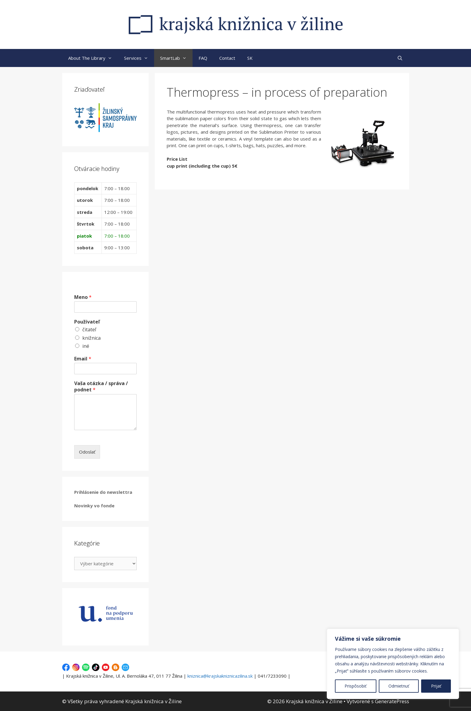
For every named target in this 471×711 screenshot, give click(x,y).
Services (139, 58)
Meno (83, 297)
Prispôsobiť (355, 686)
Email (82, 359)
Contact (227, 58)
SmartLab (176, 58)
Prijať (436, 686)
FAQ (203, 58)
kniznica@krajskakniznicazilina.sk (220, 676)
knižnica (91, 338)
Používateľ (87, 322)
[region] (393, 664)
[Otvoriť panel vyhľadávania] (400, 58)
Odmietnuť (398, 686)
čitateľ (89, 329)
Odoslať (87, 452)
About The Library (93, 58)
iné (85, 346)
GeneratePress (392, 701)
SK (250, 58)
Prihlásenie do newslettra (103, 492)
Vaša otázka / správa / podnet (101, 386)
